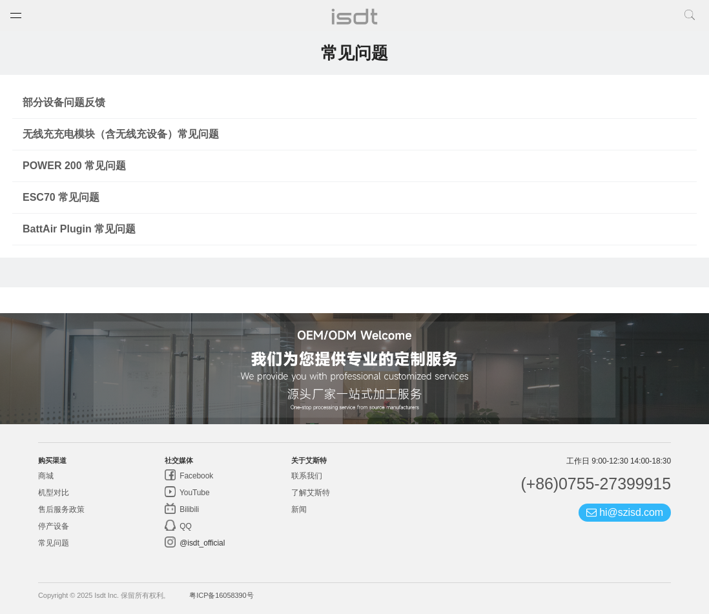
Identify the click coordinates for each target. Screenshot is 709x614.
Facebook (195, 475)
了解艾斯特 (310, 492)
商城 (46, 475)
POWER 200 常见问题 (74, 165)
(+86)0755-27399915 (595, 484)
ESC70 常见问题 (61, 197)
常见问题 (53, 542)
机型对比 (53, 492)
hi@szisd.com (624, 512)
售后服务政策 (61, 509)
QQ (185, 526)
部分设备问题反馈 (64, 102)
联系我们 (306, 475)
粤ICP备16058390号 (221, 595)
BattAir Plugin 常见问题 (79, 228)
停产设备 (53, 526)
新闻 (299, 509)
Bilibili (188, 509)
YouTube (194, 492)
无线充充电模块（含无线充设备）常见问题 (121, 133)
